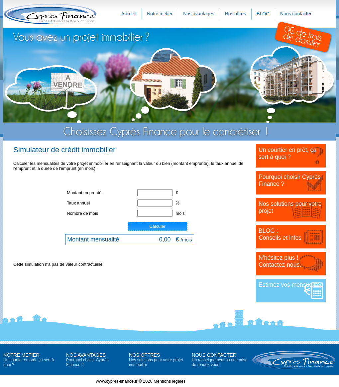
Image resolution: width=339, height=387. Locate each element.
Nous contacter (295, 13)
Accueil (128, 13)
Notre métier (159, 13)
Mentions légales (169, 381)
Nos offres (235, 13)
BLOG (263, 13)
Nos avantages (198, 13)
